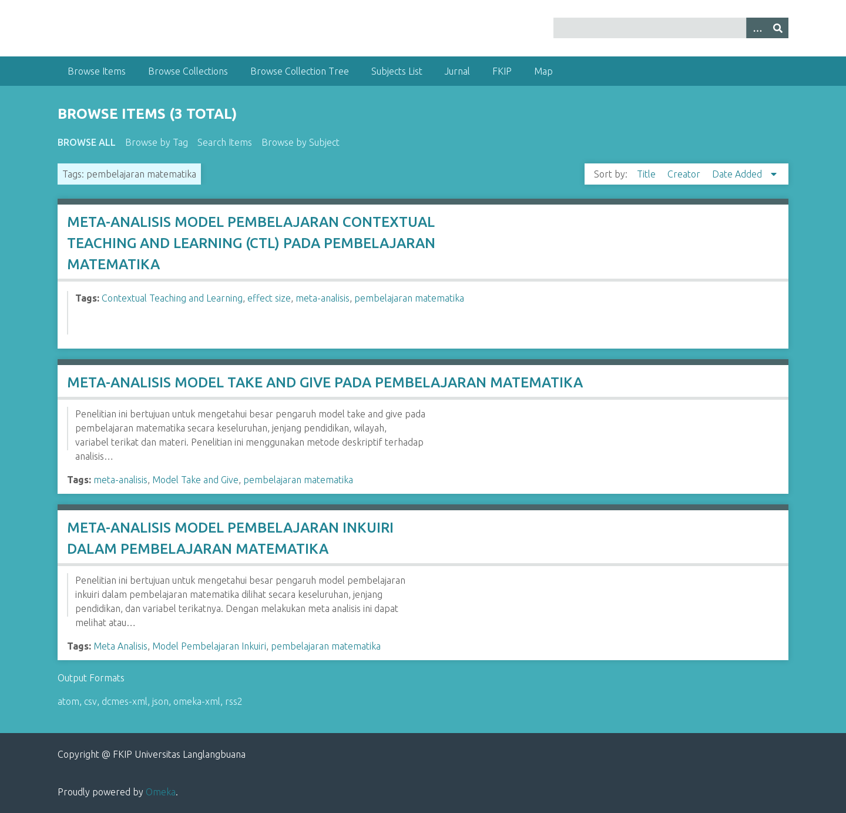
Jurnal (457, 71)
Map (543, 71)
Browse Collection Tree (299, 71)
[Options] (756, 28)
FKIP (502, 71)
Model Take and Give (195, 479)
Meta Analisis (120, 646)
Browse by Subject (300, 142)
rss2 (234, 701)
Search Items (224, 142)
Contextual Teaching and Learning (172, 298)
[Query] (671, 28)
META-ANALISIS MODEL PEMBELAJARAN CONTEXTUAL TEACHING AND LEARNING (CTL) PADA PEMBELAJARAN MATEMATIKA (251, 243)
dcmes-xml (124, 701)
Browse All (87, 142)
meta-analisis (323, 298)
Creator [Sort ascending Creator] (685, 174)
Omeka (161, 792)
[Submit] (777, 28)
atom (68, 701)
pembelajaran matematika (409, 298)
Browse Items (97, 71)
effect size (269, 298)
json (160, 701)
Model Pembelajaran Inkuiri (209, 646)
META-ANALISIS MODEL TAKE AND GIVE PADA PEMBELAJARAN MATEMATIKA (325, 382)
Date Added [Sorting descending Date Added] (738, 174)
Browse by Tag (156, 142)
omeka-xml (196, 701)
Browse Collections (188, 71)
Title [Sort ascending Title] (647, 174)
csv (90, 701)
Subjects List (396, 71)
